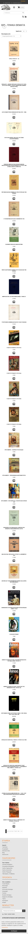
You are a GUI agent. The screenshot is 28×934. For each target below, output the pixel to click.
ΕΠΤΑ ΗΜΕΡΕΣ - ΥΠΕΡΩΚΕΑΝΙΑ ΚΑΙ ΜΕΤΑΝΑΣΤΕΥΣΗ (14, 475)
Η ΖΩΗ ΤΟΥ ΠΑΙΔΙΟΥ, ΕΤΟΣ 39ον (14, 398)
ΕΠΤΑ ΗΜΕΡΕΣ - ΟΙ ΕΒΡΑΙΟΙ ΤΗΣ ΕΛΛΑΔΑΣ (14, 449)
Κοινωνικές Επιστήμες (7, 889)
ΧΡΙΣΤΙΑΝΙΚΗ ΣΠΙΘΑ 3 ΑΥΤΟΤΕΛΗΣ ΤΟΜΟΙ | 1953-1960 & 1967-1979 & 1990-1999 (14, 714)
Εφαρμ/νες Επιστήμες (7, 896)
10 (18, 831)
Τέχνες (4, 898)
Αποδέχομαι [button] (14, 931)
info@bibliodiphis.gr (17, 3)
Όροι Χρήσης (5, 862)
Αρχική (4, 845)
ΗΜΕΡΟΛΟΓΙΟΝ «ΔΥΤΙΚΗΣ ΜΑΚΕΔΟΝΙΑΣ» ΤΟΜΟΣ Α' (14, 296)
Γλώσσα (4, 893)
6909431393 (7, 3)
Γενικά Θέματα (5, 883)
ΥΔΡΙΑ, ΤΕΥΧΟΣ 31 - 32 (14, 58)
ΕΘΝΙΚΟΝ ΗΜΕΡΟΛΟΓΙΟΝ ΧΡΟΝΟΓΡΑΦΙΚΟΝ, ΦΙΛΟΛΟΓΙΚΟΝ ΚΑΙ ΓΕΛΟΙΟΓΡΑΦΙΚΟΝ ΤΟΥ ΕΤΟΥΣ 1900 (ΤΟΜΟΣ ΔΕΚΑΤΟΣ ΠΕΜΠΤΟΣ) (14, 165)
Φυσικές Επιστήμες (6, 895)
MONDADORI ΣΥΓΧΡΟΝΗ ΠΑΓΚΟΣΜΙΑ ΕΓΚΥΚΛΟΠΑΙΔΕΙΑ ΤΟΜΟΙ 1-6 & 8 (14, 608)
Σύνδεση (23, 1)
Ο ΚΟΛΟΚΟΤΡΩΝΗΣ (14, 634)
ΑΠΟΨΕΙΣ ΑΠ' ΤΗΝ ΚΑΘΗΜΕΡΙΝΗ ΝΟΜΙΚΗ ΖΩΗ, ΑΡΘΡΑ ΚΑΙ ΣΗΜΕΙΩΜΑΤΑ (14, 581)
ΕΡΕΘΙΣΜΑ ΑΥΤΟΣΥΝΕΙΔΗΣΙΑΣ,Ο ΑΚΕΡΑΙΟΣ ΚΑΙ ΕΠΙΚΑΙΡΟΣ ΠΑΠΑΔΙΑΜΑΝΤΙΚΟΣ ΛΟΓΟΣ (14, 528)
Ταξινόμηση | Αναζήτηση (8, 873)
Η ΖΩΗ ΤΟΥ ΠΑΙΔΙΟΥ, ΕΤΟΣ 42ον (14, 373)
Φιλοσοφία (5, 885)
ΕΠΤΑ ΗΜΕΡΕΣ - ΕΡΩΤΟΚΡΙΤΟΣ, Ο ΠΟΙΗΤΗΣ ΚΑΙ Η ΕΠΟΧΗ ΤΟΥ (14, 501)
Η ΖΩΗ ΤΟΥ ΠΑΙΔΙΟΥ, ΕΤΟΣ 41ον (14, 347)
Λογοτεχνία (5, 900)
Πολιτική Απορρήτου (7, 864)
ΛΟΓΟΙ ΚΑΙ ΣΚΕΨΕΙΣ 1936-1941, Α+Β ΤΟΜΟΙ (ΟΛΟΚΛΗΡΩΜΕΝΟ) (14, 138)
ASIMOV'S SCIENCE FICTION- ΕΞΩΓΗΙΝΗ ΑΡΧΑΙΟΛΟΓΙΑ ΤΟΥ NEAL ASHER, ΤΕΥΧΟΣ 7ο (14, 660)
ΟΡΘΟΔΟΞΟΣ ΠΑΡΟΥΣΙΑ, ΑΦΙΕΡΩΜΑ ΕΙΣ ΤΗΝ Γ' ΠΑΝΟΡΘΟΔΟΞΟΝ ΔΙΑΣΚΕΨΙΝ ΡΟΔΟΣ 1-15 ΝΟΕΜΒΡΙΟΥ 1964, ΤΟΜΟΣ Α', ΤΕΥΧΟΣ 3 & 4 (14, 766)
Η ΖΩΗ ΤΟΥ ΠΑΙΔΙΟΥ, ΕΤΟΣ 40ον (14, 424)
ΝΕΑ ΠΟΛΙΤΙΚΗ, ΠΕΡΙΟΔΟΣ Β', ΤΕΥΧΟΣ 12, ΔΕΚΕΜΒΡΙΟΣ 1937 (14, 555)
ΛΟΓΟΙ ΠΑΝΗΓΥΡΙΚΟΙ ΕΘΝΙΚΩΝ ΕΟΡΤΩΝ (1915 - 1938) (14, 112)
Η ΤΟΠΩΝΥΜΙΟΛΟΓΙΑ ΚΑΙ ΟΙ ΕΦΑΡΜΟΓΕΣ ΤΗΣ (14, 218)
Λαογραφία (5, 891)
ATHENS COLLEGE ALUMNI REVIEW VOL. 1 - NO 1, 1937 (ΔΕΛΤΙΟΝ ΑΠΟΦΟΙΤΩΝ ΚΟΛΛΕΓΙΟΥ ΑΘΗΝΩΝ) (14, 794)
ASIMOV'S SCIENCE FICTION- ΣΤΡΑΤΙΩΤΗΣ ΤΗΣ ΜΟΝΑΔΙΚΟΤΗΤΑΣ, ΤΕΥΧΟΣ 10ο (14, 687)
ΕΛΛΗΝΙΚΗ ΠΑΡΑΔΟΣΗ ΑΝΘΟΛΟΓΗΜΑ (14, 244)
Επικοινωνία (5, 854)
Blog (3, 852)
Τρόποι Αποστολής (7, 870)
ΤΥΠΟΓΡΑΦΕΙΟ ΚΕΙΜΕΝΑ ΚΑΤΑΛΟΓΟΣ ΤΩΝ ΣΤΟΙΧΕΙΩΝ (14, 322)
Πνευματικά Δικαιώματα (8, 866)
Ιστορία (4, 902)
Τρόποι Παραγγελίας (7, 868)
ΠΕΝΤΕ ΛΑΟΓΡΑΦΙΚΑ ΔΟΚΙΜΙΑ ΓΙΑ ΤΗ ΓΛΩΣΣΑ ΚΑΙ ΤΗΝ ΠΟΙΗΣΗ (14, 270)
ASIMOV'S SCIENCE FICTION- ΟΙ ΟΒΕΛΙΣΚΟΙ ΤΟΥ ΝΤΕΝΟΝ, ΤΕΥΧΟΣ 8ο (14, 820)
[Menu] (14, 7)
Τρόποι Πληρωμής (6, 872)
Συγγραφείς (5, 849)
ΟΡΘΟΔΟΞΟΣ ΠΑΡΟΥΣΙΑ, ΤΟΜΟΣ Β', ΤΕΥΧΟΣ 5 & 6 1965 (14, 739)
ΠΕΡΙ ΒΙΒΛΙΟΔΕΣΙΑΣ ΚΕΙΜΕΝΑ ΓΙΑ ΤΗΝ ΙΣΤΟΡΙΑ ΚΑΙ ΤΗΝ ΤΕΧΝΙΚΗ (14, 193)
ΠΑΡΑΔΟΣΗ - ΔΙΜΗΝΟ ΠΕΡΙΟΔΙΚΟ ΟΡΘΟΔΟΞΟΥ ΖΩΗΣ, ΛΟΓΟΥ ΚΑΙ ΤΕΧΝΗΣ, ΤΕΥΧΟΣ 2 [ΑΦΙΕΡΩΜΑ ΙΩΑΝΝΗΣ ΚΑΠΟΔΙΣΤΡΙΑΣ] (14, 85)
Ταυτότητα (4, 847)
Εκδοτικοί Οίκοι (6, 850)
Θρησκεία (4, 887)
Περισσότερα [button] (5, 927)
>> (21, 831)
